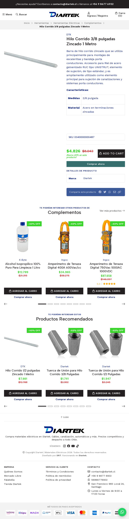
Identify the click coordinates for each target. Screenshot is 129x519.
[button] (119, 192)
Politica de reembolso (58, 475)
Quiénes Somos (13, 471)
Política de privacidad (58, 479)
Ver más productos (112, 211)
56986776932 (97, 479)
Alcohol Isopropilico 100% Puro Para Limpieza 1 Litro (22, 265)
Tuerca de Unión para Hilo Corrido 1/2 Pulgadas (106, 372)
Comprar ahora (95, 163)
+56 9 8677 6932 (99, 475)
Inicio (27, 23)
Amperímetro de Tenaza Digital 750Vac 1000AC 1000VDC (106, 267)
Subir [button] (64, 417)
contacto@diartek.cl (101, 471)
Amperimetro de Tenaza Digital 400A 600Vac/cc (64, 265)
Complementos (92, 23)
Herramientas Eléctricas (66, 23)
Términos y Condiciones (60, 471)
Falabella (9, 479)
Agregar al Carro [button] (23, 291)
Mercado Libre (12, 475)
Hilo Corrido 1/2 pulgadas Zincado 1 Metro (23, 372)
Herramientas (41, 23)
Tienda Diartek (12, 484)
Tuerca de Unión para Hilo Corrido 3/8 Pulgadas (64, 372)
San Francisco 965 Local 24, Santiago (105, 485)
